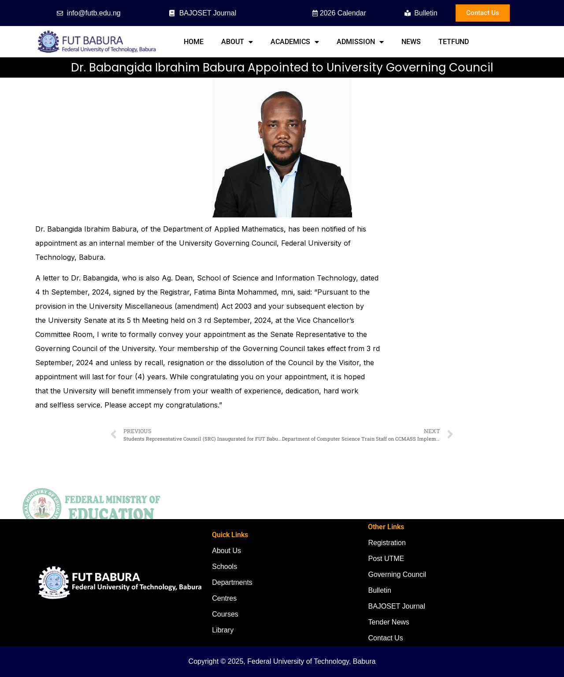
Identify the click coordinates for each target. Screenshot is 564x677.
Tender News (388, 622)
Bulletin (379, 590)
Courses (225, 614)
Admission (360, 42)
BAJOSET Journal (396, 606)
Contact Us (385, 638)
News (411, 41)
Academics (295, 42)
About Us (226, 550)
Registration (386, 542)
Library (223, 630)
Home (194, 41)
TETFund (453, 41)
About (237, 42)
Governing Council (397, 574)
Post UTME (386, 558)
